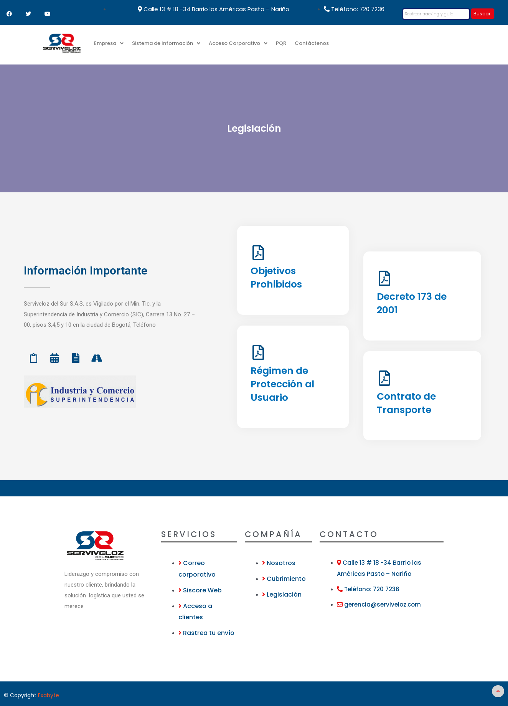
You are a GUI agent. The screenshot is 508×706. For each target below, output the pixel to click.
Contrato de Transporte (406, 403)
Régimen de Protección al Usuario (282, 384)
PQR (281, 43)
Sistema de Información (166, 43)
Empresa (109, 43)
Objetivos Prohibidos (276, 277)
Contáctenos (312, 43)
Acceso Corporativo (238, 43)
